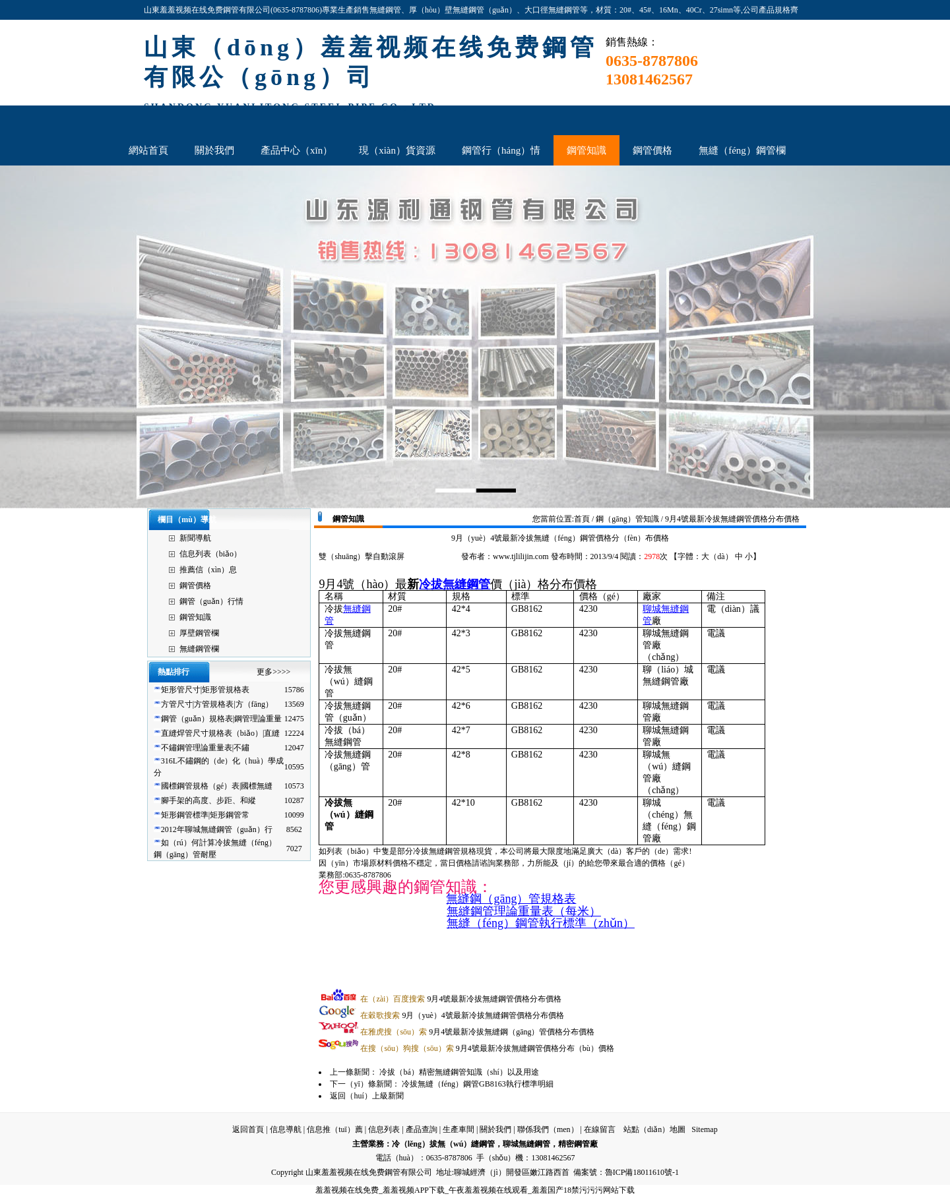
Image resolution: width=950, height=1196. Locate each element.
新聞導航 (195, 538)
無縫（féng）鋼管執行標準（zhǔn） (541, 923)
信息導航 (285, 1129)
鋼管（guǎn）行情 (211, 601)
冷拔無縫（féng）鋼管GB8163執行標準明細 (478, 1084)
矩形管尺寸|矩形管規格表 (205, 689)
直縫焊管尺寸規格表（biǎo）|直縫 (220, 733)
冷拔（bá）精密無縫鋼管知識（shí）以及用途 (458, 1072)
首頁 (582, 518)
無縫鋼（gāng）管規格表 (511, 898)
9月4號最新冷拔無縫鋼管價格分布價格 (460, 998)
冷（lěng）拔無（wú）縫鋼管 (443, 1144)
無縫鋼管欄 (199, 648)
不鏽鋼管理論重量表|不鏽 (205, 747)
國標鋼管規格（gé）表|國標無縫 (217, 786)
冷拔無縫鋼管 (454, 584)
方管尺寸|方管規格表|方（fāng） (217, 704)
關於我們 (495, 1129)
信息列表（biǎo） (210, 553)
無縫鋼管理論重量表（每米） (524, 911)
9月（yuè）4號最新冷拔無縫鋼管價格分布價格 (461, 1015)
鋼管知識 (195, 617)
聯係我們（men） (548, 1129)
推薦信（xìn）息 (208, 569)
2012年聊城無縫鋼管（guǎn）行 (216, 829)
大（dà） (716, 556)
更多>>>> (273, 671)
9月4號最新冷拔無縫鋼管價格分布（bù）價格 (487, 1048)
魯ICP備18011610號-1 (642, 1172)
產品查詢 (421, 1129)
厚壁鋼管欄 (199, 633)
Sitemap (704, 1129)
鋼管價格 (195, 585)
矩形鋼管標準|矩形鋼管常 (205, 815)
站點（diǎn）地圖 (654, 1129)
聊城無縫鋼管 (526, 1144)
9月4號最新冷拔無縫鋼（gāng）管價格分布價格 (477, 1031)
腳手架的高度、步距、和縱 (208, 800)
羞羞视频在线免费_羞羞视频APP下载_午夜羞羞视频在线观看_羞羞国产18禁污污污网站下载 (475, 1190)
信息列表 (384, 1129)
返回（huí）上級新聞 (366, 1095)
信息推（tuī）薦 (335, 1129)
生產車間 (458, 1129)
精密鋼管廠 (578, 1144)
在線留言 (600, 1129)
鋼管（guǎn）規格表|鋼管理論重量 (221, 718)
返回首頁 (248, 1129)
